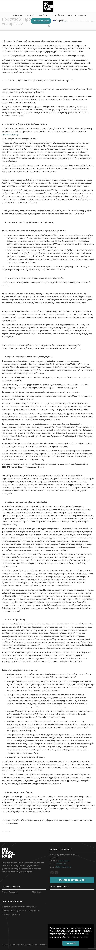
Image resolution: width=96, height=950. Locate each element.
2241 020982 (64, 861)
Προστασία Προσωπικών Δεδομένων (22, 910)
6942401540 (61, 864)
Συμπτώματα (58, 15)
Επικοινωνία (81, 15)
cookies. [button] (86, 937)
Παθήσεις (43, 15)
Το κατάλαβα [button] (71, 943)
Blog (69, 15)
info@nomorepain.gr (10, 134)
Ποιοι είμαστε (15, 15)
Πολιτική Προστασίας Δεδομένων (20, 906)
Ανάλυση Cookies (12, 914)
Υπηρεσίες (31, 15)
